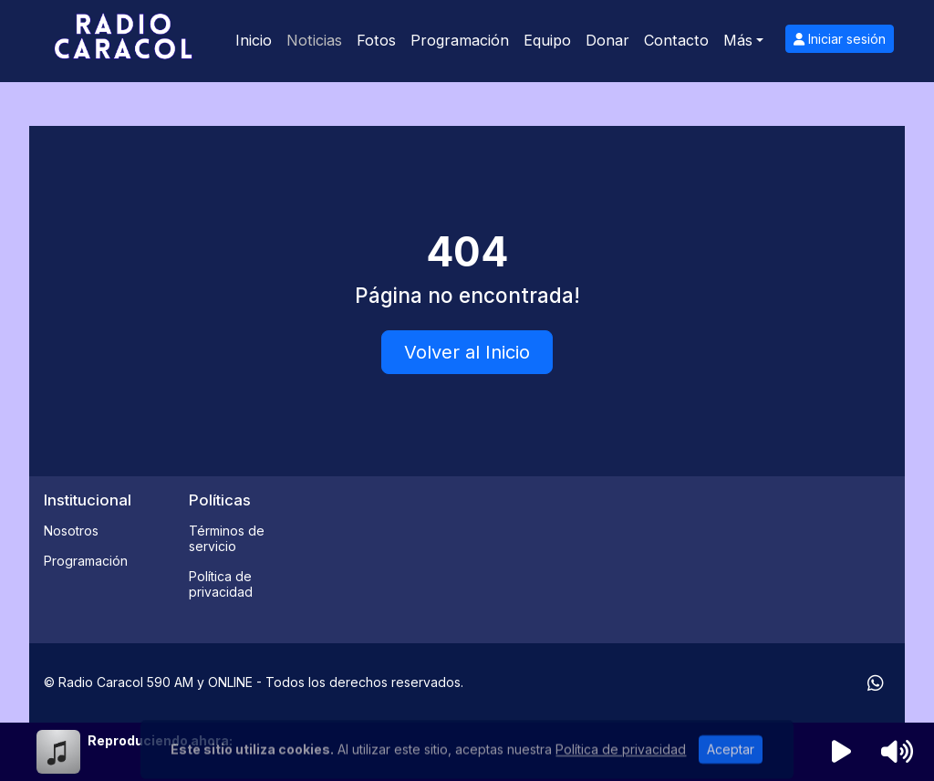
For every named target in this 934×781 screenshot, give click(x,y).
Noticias (314, 40)
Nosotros (71, 530)
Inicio (253, 40)
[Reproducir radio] (842, 752)
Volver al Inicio (467, 352)
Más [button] (737, 40)
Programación (459, 40)
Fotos (376, 40)
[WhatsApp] (875, 683)
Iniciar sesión (840, 39)
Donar (607, 40)
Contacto (676, 40)
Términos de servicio (227, 538)
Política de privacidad (221, 583)
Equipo (547, 40)
